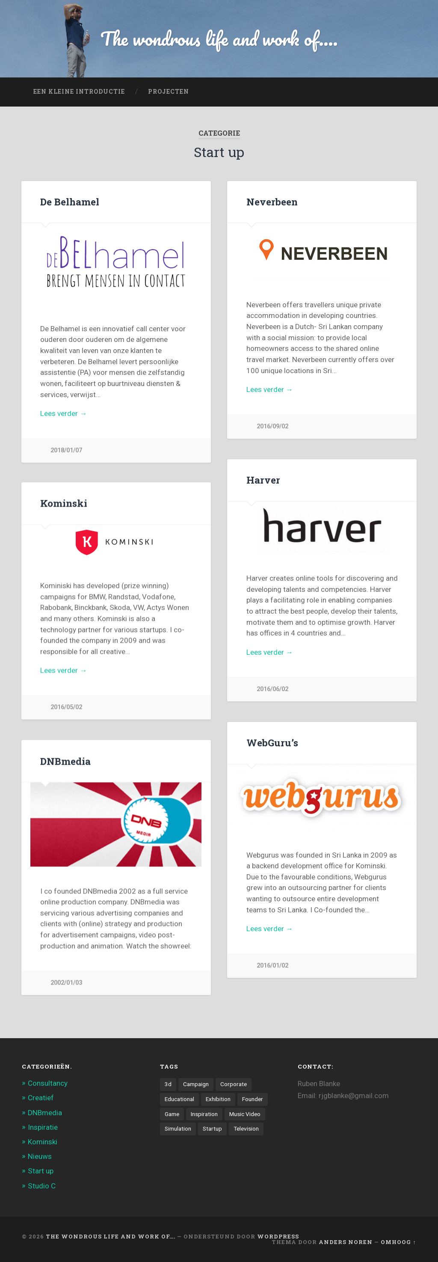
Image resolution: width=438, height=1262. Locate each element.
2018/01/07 (66, 450)
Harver (263, 479)
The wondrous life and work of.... (219, 38)
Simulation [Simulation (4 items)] (178, 1128)
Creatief (41, 1098)
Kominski (63, 503)
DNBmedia (65, 761)
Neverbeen (272, 201)
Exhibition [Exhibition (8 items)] (218, 1099)
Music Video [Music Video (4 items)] (244, 1114)
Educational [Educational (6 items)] (179, 1099)
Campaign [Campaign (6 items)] (196, 1084)
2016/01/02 (272, 965)
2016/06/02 (272, 689)
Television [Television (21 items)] (246, 1128)
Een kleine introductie (79, 91)
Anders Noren (346, 1241)
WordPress (278, 1236)
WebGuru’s (272, 742)
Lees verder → (63, 413)
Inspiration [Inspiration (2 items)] (204, 1114)
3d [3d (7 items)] (168, 1084)
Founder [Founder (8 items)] (252, 1099)
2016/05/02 (66, 708)
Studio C (42, 1186)
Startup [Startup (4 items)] (212, 1128)
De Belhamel (69, 201)
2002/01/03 (66, 983)
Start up (40, 1171)
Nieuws (40, 1156)
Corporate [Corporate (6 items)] (233, 1084)
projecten (168, 91)
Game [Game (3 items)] (172, 1114)
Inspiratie (43, 1127)
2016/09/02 (272, 426)
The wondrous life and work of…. (110, 1236)
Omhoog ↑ (398, 1241)
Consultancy (48, 1083)
